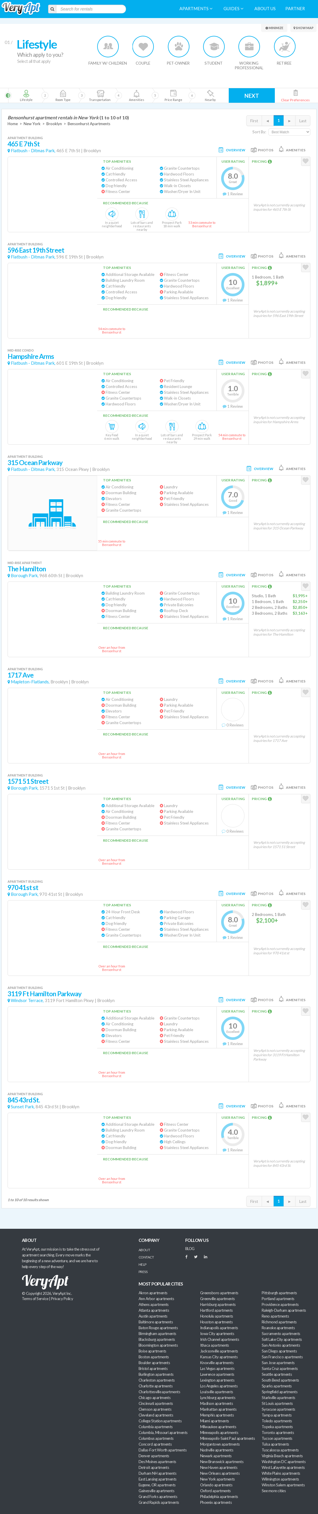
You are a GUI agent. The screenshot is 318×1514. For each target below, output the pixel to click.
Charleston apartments (157, 1380)
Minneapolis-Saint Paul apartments (227, 1438)
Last (302, 120)
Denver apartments (154, 1455)
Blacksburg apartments (157, 1339)
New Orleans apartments (220, 1473)
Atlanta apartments (154, 1310)
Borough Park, (25, 575)
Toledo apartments (277, 1421)
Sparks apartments (277, 1386)
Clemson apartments (155, 1409)
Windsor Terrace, (27, 1000)
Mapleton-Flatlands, (30, 681)
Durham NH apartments (157, 1473)
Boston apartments (154, 1357)
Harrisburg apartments (218, 1304)
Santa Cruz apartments (280, 1368)
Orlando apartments (216, 1485)
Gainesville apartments (156, 1490)
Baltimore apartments (156, 1322)
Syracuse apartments (278, 1409)
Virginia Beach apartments (282, 1455)
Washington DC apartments (283, 1461)
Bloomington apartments (158, 1345)
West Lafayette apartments (283, 1467)
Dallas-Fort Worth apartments (162, 1450)
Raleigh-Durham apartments (284, 1310)
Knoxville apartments (216, 1362)
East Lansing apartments (158, 1479)
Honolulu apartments (216, 1316)
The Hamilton (27, 569)
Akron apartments (153, 1292)
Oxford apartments (215, 1490)
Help (142, 1264)
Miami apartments (214, 1421)
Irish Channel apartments (219, 1339)
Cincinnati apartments (156, 1403)
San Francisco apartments (282, 1357)
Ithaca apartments (214, 1345)
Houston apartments (216, 1322)
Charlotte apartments (155, 1386)
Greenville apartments (217, 1298)
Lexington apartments (217, 1380)
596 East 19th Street (36, 250)
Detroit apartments (154, 1467)
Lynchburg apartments (217, 1397)
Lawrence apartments (217, 1374)
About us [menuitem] (265, 8)
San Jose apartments (278, 1362)
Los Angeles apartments (218, 1386)
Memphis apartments (217, 1415)
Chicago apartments (154, 1397)
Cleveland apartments (156, 1415)
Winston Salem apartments (283, 1485)
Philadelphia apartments (219, 1496)
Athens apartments (154, 1304)
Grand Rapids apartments (159, 1502)
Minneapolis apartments (219, 1432)
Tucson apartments (277, 1438)
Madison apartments (216, 1403)
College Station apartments (160, 1421)
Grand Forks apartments (158, 1496)
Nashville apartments (216, 1450)
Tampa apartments (276, 1415)
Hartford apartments (216, 1310)
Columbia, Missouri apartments (163, 1432)
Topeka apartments (277, 1426)
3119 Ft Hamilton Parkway (44, 994)
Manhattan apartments (218, 1409)
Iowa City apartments (217, 1333)
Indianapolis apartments (219, 1327)
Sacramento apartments (281, 1333)
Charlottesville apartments (159, 1391)
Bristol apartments (153, 1368)
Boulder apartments (154, 1362)
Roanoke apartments (278, 1327)
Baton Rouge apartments (158, 1327)
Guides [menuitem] (233, 8)
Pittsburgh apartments (279, 1292)
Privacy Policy (62, 1298)
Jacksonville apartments (219, 1351)
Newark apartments (216, 1455)
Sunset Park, (23, 1106)
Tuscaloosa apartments (280, 1450)
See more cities (274, 1490)
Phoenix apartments (216, 1502)
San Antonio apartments (281, 1345)
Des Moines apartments (157, 1461)
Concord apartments (155, 1444)
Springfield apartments (279, 1391)
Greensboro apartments (219, 1292)
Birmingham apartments (157, 1333)
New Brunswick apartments (221, 1461)
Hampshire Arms (31, 356)
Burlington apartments (156, 1374)
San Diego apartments (279, 1351)
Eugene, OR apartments (157, 1485)
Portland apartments (278, 1298)
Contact (146, 1257)
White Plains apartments (281, 1473)
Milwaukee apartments (218, 1426)
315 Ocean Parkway (35, 463)
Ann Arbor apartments (156, 1298)
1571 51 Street (28, 781)
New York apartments (217, 1479)
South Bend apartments (280, 1380)
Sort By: (259, 132)
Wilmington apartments (280, 1479)
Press (143, 1272)
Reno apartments (275, 1316)
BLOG (190, 1248)
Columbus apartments (156, 1438)
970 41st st (23, 887)
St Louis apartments (277, 1403)
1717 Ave (21, 675)
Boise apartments (152, 1351)
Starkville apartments (278, 1397)
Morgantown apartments (220, 1444)
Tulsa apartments (275, 1444)
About (144, 1250)
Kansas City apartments (218, 1357)
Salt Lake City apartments (282, 1339)
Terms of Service (35, 1298)
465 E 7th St (24, 144)
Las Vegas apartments (217, 1368)
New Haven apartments (218, 1467)
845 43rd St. (24, 1100)
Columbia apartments (156, 1426)
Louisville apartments (216, 1391)
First (254, 120)
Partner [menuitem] (295, 8)
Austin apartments (153, 1316)
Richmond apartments (279, 1322)
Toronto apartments (278, 1432)
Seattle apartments (277, 1374)
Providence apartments (280, 1304)
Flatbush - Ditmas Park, (33, 150)
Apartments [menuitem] (195, 8)
